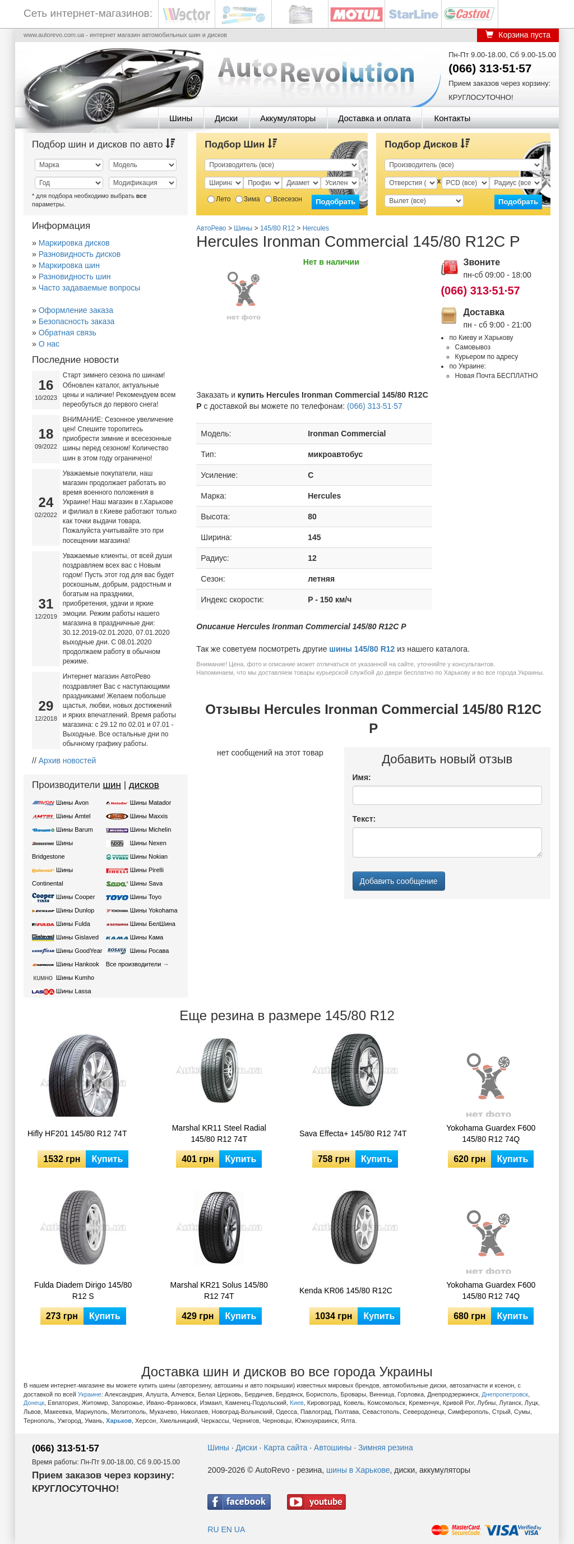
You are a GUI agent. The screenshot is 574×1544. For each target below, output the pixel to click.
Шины (180, 118)
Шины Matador (151, 802)
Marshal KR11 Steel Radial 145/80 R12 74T (219, 1133)
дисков (144, 785)
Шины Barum (74, 829)
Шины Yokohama (154, 910)
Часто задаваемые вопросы (90, 287)
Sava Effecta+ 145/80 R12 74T (353, 1133)
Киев (297, 1402)
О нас (49, 343)
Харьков (119, 1420)
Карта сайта (285, 1447)
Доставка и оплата (374, 118)
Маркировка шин (69, 265)
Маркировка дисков (74, 242)
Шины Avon (72, 802)
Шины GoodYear (79, 950)
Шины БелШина (152, 923)
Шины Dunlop (75, 910)
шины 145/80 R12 (362, 648)
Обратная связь (67, 332)
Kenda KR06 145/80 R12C (345, 1290)
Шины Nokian (149, 856)
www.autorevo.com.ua (54, 34)
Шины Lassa (73, 991)
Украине (89, 1394)
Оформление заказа (76, 310)
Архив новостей (67, 760)
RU (213, 1529)
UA (239, 1529)
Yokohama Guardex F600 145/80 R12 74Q (490, 1133)
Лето (218, 199)
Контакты (452, 118)
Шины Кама (146, 937)
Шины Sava (146, 883)
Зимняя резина (385, 1447)
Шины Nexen (148, 843)
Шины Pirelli (147, 870)
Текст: (364, 818)
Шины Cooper (75, 896)
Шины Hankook (77, 964)
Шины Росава (149, 950)
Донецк (34, 1402)
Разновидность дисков (80, 254)
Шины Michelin (151, 829)
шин (112, 785)
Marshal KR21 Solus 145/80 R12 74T (219, 1290)
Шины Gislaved (77, 937)
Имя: (362, 777)
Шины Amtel (73, 816)
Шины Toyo (146, 896)
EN (226, 1529)
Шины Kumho (75, 977)
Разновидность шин (75, 276)
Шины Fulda (73, 923)
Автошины (332, 1447)
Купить (107, 1159)
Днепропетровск (505, 1394)
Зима (247, 199)
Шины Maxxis (149, 816)
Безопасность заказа (77, 321)
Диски (226, 118)
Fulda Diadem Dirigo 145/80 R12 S (83, 1290)
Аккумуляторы (288, 118)
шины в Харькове (358, 1469)
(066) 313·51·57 (489, 68)
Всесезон (283, 199)
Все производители (133, 964)
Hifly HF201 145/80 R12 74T (77, 1133)
